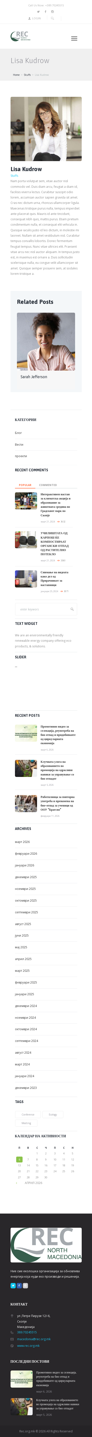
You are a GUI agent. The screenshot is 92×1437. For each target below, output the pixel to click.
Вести (19, 444)
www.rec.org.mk (28, 1346)
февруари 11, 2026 (50, 816)
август (23, 924)
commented (48, 485)
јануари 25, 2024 (49, 591)
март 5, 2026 (47, 784)
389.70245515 (27, 1332)
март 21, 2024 (48, 521)
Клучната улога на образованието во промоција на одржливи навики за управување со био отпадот (57, 770)
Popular (25, 485)
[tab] (25, 483)
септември (26, 912)
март (22, 842)
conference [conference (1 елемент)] (28, 1114)
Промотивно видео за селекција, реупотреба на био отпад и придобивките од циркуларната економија (58, 735)
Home (16, 75)
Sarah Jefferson (34, 377)
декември (26, 877)
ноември (25, 889)
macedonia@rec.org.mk (34, 1339)
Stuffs (27, 75)
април (23, 959)
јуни (22, 935)
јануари (24, 865)
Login (36, 18)
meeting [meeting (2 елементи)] (26, 1123)
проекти (21, 456)
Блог (18, 433)
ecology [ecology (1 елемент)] (53, 1114)
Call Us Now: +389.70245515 (46, 5)
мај (21, 947)
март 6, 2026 (47, 749)
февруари (26, 853)
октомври (26, 900)
